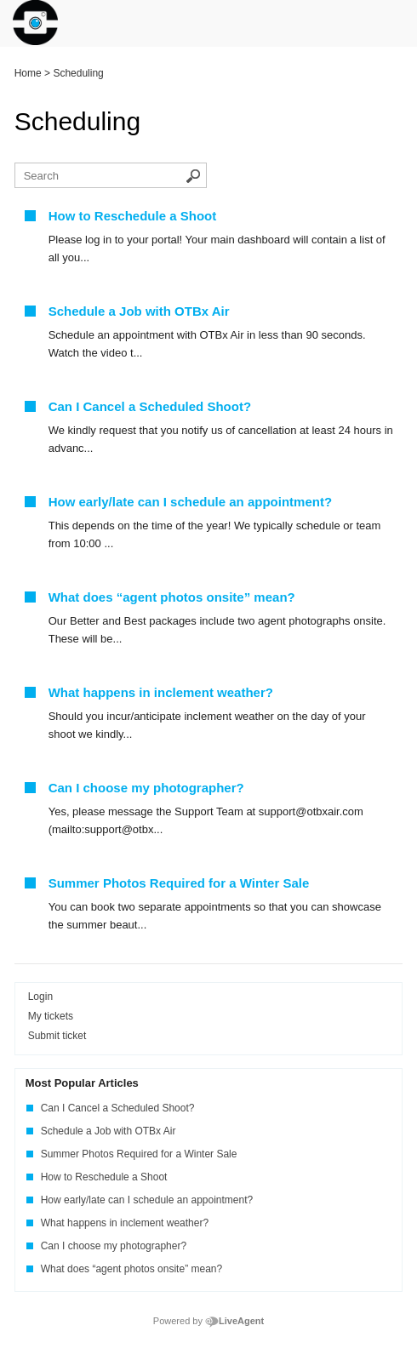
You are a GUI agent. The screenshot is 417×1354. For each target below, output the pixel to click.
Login (40, 997)
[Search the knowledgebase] (110, 175)
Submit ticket (57, 1036)
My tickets (50, 1016)
